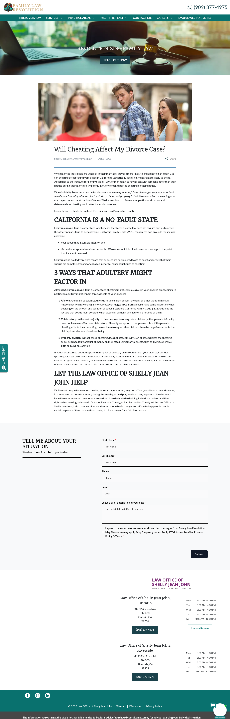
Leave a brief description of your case (123, 502)
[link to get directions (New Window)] (145, 615)
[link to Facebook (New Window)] (27, 695)
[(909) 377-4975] (145, 630)
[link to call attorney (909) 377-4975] (207, 7)
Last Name (108, 455)
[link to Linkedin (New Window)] (47, 695)
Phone (105, 471)
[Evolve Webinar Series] (194, 17)
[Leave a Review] (200, 628)
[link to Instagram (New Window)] (37, 695)
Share (170, 158)
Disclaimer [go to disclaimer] (135, 706)
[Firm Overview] (30, 17)
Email (105, 486)
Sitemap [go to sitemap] (120, 706)
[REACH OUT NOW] (115, 60)
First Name (108, 439)
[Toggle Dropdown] (61, 18)
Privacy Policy (154, 706)
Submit (199, 554)
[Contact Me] (142, 17)
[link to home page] (23, 7)
